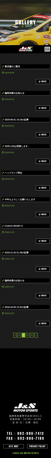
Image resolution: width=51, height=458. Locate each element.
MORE (43, 81)
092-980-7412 (30, 433)
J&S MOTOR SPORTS (29, 453)
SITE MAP (13, 446)
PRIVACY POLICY (37, 446)
